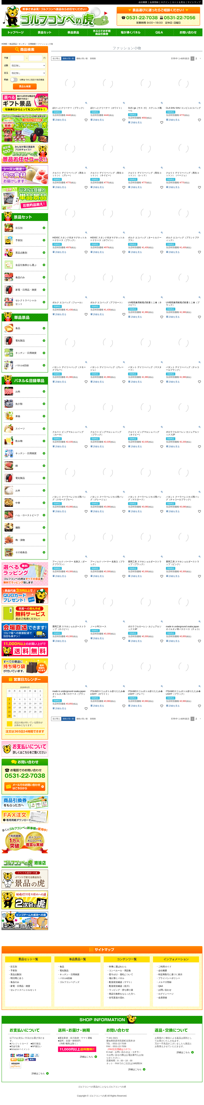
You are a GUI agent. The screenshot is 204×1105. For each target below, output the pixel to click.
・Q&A (159, 986)
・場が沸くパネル (115, 978)
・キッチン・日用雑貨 (68, 974)
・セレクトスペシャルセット (22, 990)
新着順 (93, 58)
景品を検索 (25, 86)
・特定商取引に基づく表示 (169, 974)
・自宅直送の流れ (115, 997)
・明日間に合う (16, 978)
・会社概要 (161, 970)
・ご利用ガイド (163, 966)
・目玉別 (12, 966)
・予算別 (12, 970)
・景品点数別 (14, 974)
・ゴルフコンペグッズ (68, 982)
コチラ (135, 1052)
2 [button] (196, 58)
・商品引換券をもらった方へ (121, 994)
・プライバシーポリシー (168, 978)
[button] (200, 58)
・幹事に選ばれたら (116, 966)
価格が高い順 (82, 58)
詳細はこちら (38, 1073)
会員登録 (154, 2)
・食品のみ (13, 982)
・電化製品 (63, 970)
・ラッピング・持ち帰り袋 (120, 990)
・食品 (61, 966)
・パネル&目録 (65, 978)
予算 (6, 58)
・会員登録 (161, 997)
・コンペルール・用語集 (119, 970)
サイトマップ (194, 2)
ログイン (165, 2)
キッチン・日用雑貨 (27, 44)
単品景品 (13, 44)
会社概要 (142, 2)
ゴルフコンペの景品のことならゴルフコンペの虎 (102, 1086)
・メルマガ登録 (163, 982)
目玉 (6, 73)
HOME (4, 44)
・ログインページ (165, 994)
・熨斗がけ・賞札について (120, 974)
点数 (6, 65)
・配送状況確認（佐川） (119, 986)
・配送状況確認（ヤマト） (120, 982)
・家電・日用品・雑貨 (19, 986)
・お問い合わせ (163, 990)
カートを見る (178, 2)
